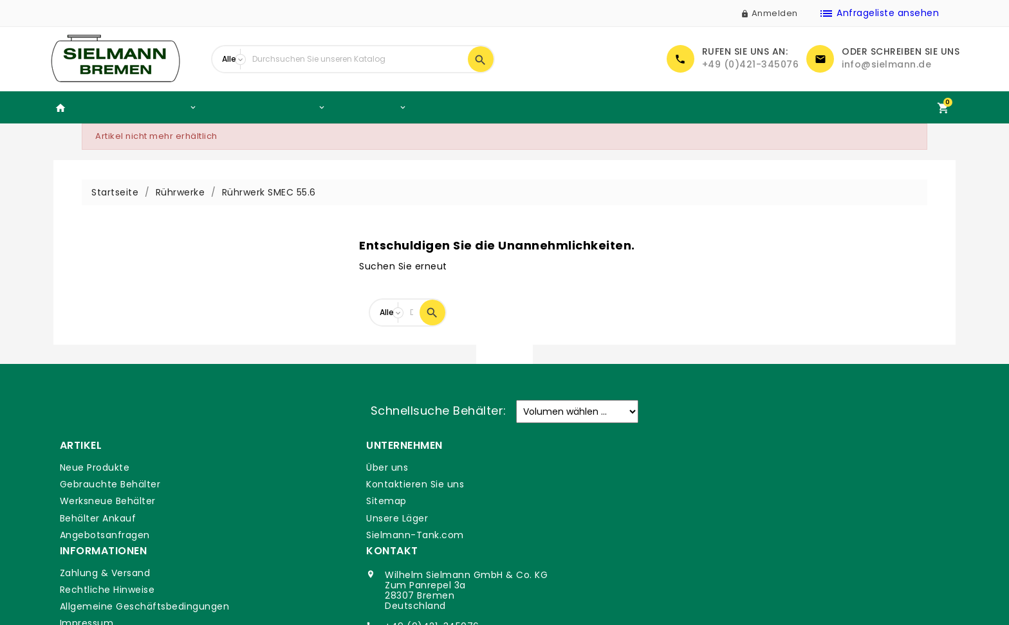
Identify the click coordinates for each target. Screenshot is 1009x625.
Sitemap (307, 500)
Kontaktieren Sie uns (336, 484)
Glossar (532, 551)
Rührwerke (371, 107)
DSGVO (531, 535)
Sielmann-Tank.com (336, 535)
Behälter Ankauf (460, 107)
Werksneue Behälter (267, 107)
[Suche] (357, 59)
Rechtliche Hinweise (561, 484)
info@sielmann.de (886, 64)
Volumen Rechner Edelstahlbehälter (608, 107)
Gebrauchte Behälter (137, 107)
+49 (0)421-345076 (750, 64)
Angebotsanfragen (104, 535)
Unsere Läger (318, 518)
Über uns (308, 467)
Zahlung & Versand (559, 467)
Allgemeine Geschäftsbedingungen (599, 500)
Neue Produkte (94, 467)
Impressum (541, 518)
